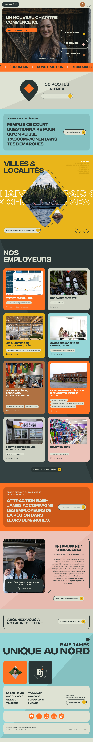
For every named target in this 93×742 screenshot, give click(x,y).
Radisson (84, 173)
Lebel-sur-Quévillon (77, 169)
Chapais (85, 165)
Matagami (84, 171)
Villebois (84, 177)
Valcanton (83, 175)
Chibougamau (82, 167)
